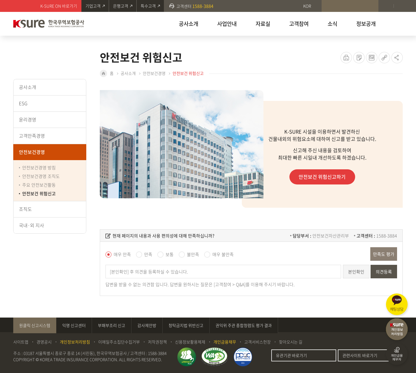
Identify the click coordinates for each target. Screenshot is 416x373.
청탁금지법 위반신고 (186, 325)
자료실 (263, 24)
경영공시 (44, 342)
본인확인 (356, 271)
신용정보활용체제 (190, 342)
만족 (148, 254)
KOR (307, 6)
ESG (23, 103)
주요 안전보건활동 (39, 184)
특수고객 (148, 6)
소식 (332, 24)
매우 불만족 (223, 254)
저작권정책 (157, 342)
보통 (170, 254)
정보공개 (366, 24)
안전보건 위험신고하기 (322, 176)
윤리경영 (27, 119)
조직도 (25, 209)
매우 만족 (122, 254)
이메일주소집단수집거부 (119, 342)
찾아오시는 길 (290, 342)
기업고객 (93, 6)
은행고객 (120, 6)
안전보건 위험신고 (39, 193)
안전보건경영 (32, 151)
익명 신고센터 (74, 325)
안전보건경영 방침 (39, 167)
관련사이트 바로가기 (359, 355)
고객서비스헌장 (257, 342)
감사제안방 (146, 325)
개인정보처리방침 (75, 342)
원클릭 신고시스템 (34, 325)
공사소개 (188, 24)
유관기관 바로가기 (291, 355)
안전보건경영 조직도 (41, 176)
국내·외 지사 (31, 225)
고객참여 (299, 24)
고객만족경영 (32, 135)
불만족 (193, 254)
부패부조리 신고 (111, 325)
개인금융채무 (224, 342)
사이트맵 (20, 342)
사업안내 (227, 24)
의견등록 (384, 271)
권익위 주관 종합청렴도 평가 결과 (244, 325)
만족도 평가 (383, 254)
